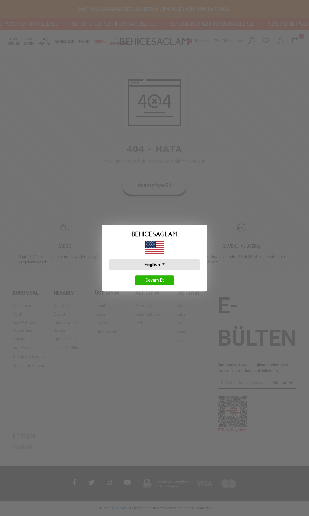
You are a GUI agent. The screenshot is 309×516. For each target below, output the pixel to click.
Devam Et (154, 280)
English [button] (152, 265)
